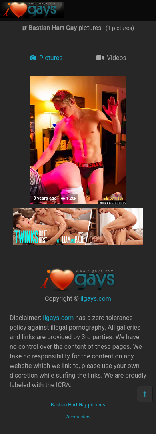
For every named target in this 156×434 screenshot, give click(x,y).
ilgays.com (95, 298)
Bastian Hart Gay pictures (78, 405)
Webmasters (78, 417)
